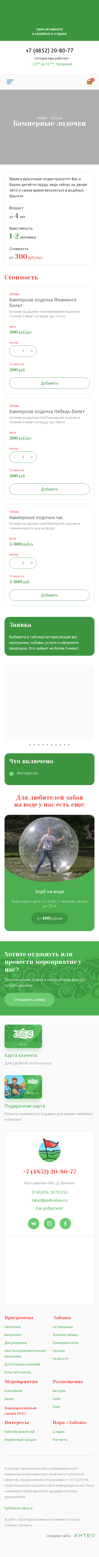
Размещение (68, 1381)
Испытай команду (18, 1372)
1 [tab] (30, 744)
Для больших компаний (22, 1364)
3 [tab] (38, 744)
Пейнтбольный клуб (20, 1432)
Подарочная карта (25, 1106)
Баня (56, 1407)
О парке (59, 1432)
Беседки (59, 1391)
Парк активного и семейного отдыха (49, 31)
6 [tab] (51, 744)
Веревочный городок (20, 1439)
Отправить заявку (29, 1000)
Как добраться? (49, 1208)
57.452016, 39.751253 (49, 1192)
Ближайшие (13, 1391)
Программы (19, 1317)
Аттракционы (63, 1327)
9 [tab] (64, 744)
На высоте (60, 1358)
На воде (59, 1351)
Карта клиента (21, 1055)
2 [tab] (34, 744)
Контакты (60, 1439)
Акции (9, 1399)
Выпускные (13, 1335)
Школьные (13, 1327)
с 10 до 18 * (43, 64)
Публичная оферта (18, 1508)
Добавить (49, 383)
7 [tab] (56, 744)
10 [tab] (68, 744)
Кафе (57, 1399)
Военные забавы (65, 1335)
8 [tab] (60, 744)
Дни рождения (16, 1343)
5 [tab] (47, 744)
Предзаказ (64, 64)
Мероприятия (21, 1381)
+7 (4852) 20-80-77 (50, 50)
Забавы (62, 1317)
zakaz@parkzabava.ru (50, 1200)
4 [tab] (43, 744)
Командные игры (65, 1343)
